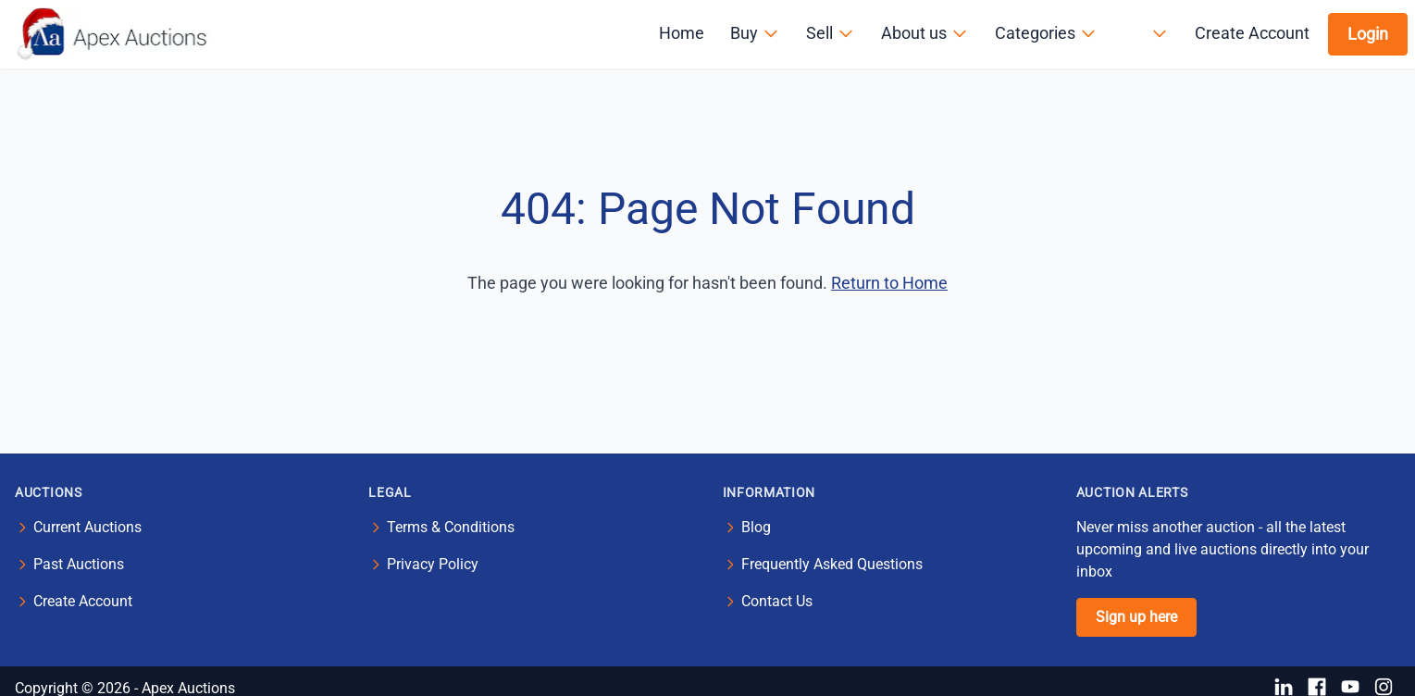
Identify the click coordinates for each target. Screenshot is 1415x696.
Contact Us (777, 601)
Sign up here (1136, 617)
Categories (1046, 33)
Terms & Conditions (451, 527)
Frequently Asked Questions (832, 564)
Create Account (1252, 33)
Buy (755, 33)
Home (681, 33)
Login (1367, 34)
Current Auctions (87, 527)
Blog (756, 527)
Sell (830, 33)
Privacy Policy (432, 564)
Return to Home (889, 282)
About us (925, 33)
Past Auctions (78, 564)
